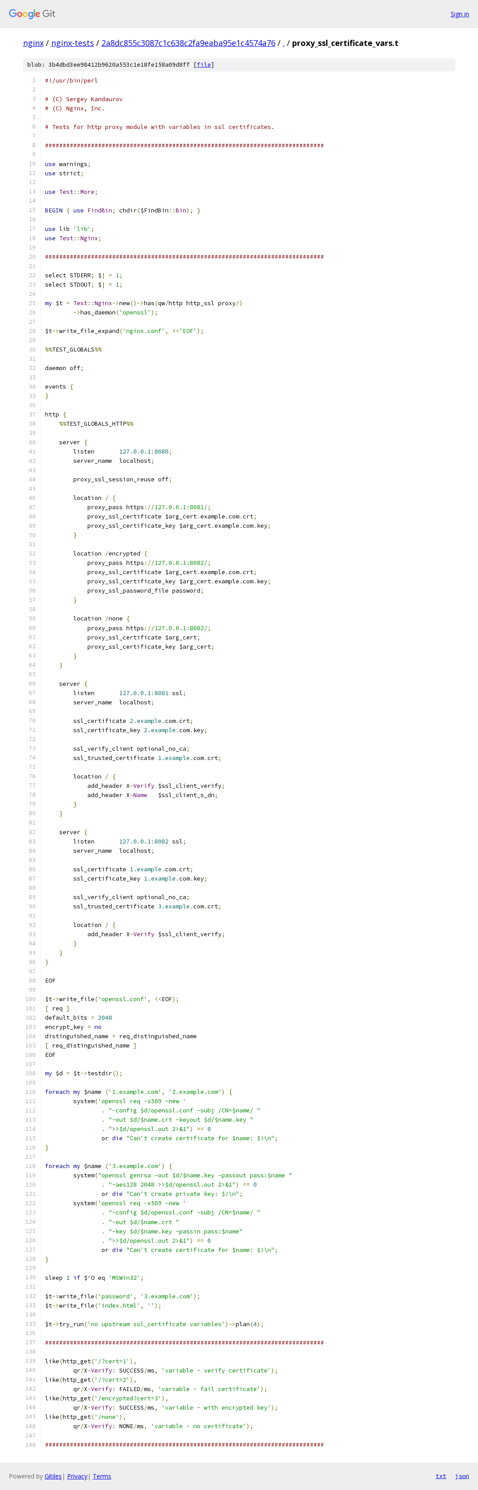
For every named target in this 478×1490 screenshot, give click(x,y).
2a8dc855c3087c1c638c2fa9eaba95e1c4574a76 (188, 43)
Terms (102, 1476)
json (462, 1476)
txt (441, 1476)
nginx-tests (72, 43)
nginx (33, 43)
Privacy (77, 1476)
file (204, 64)
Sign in (460, 14)
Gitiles (53, 1476)
